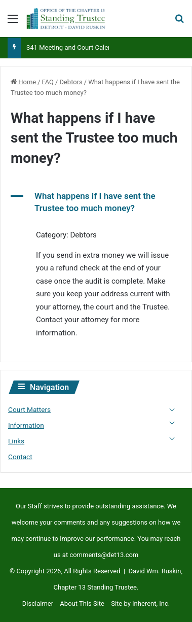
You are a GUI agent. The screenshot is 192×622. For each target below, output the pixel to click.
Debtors (70, 82)
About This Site (82, 603)
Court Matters (29, 409)
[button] (96, 202)
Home (23, 82)
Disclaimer (37, 603)
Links (16, 441)
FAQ (48, 82)
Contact (20, 457)
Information (26, 425)
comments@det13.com (103, 555)
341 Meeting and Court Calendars (75, 47)
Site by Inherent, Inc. (140, 603)
